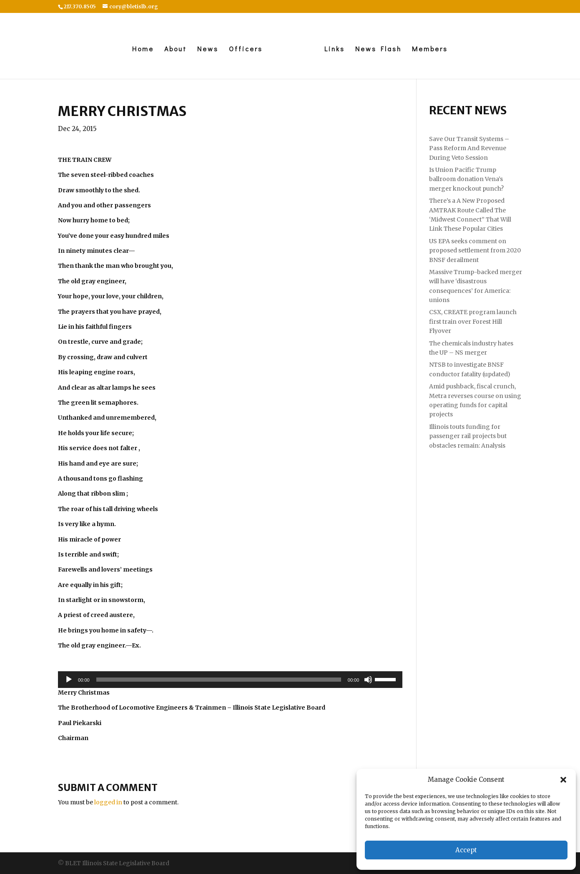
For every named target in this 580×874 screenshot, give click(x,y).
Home (143, 49)
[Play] (69, 679)
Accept (466, 850)
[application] (230, 679)
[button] (563, 780)
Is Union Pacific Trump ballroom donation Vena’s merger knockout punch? (466, 179)
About (175, 49)
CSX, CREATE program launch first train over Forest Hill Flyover (473, 321)
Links (334, 49)
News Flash (378, 49)
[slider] (218, 680)
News (207, 49)
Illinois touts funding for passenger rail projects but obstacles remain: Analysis (468, 436)
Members (430, 49)
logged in (108, 802)
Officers (246, 49)
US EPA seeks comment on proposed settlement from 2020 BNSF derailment (475, 250)
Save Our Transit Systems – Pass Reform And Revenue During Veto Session (469, 148)
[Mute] (368, 679)
